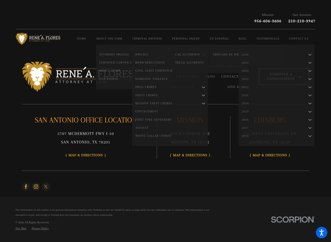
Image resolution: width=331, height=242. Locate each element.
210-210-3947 (301, 21)
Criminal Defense (226, 66)
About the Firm (181, 66)
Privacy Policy (179, 87)
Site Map (236, 87)
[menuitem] (86, 39)
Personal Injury (153, 76)
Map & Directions (85, 155)
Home (147, 66)
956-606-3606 (267, 21)
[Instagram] (36, 186)
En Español (188, 76)
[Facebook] (26, 186)
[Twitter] (46, 186)
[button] (321, 232)
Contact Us (233, 76)
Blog (210, 76)
